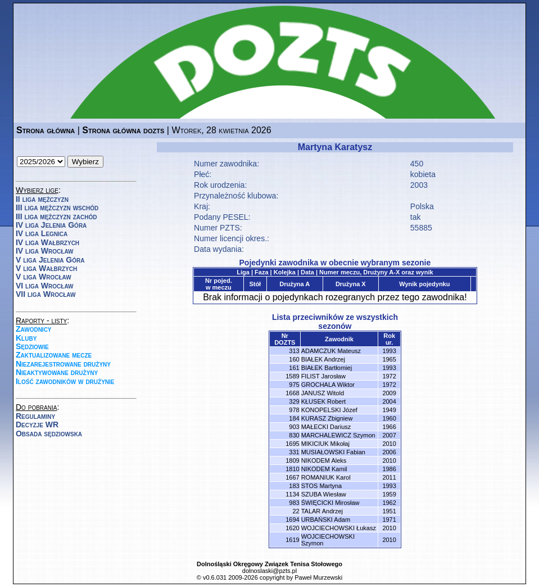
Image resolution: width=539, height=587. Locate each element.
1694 (292, 519)
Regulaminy (35, 416)
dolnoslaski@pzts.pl (269, 570)
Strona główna (45, 130)
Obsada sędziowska (49, 433)
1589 (292, 376)
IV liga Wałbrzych (47, 242)
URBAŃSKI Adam (325, 519)
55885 (421, 227)
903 (294, 426)
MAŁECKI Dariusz (326, 426)
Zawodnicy (34, 328)
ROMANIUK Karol (326, 477)
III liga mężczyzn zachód (56, 216)
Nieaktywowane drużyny (57, 372)
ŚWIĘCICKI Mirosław (330, 502)
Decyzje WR (37, 424)
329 (294, 401)
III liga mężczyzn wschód (57, 207)
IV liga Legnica (41, 233)
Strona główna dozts (123, 130)
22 (295, 511)
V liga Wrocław (43, 276)
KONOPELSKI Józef (329, 410)
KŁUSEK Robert (323, 401)
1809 (292, 460)
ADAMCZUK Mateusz (331, 350)
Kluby (26, 337)
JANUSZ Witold (322, 393)
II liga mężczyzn (42, 199)
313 (294, 350)
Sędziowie (32, 346)
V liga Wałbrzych (46, 268)
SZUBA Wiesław (323, 494)
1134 (292, 494)
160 (294, 359)
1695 (292, 443)
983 (294, 502)
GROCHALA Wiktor (328, 384)
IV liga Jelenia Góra (51, 224)
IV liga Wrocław (45, 250)
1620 (292, 528)
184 (294, 418)
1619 (292, 539)
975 (294, 384)
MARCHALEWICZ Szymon (338, 435)
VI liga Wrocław (45, 285)
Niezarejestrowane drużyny (63, 363)
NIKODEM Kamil (324, 469)
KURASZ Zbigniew (327, 418)
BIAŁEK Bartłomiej (326, 367)
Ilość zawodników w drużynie (65, 381)
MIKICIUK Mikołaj (325, 443)
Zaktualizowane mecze (54, 354)
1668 (292, 393)
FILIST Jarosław (323, 376)
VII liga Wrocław (45, 294)
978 (294, 410)
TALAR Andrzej (322, 511)
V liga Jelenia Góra (50, 259)
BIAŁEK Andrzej (323, 359)
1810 (292, 469)
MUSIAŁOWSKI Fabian (333, 452)
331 (294, 452)
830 (294, 435)
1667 (292, 477)
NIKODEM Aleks (324, 460)
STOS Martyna (321, 485)
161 (294, 367)
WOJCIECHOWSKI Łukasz (338, 528)
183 (294, 485)
